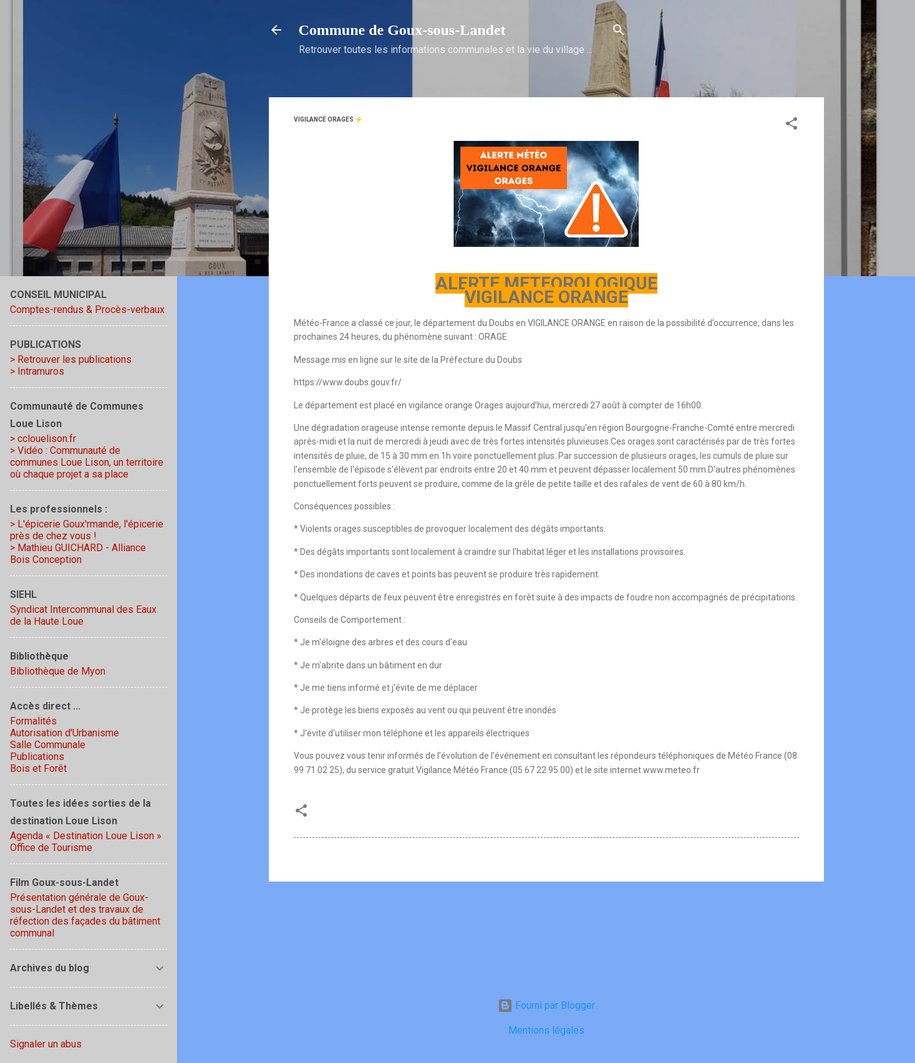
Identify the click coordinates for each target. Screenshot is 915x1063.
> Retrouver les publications (71, 359)
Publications (37, 756)
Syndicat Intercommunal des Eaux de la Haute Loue (83, 615)
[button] (791, 125)
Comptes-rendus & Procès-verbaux (87, 309)
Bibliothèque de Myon (57, 671)
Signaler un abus (46, 1044)
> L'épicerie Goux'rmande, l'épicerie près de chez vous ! (86, 530)
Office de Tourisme (51, 848)
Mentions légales (546, 1030)
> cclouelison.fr (43, 439)
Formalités (33, 721)
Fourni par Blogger (546, 1005)
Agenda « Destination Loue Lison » (86, 836)
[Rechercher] (618, 32)
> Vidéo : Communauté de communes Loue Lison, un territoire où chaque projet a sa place (86, 462)
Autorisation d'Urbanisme (64, 733)
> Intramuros (37, 371)
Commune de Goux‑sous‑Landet (402, 30)
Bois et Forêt (38, 768)
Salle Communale (47, 745)
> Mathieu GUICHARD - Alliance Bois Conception (78, 553)
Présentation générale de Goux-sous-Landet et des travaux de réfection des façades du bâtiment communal (85, 915)
